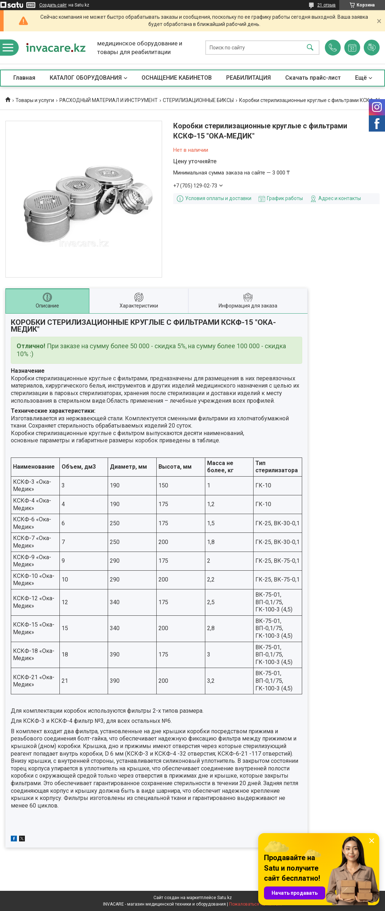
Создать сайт (53, 5)
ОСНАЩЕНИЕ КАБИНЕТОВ (177, 77)
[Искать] (310, 47)
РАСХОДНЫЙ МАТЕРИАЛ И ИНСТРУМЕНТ (108, 100)
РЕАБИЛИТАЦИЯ (248, 77)
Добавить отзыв (372, 48)
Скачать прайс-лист (313, 77)
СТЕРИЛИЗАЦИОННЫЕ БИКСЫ (198, 100)
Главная (24, 77)
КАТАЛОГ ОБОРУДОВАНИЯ (86, 77)
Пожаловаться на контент (255, 904)
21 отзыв (326, 5)
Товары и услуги (34, 100)
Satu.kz (224, 897)
